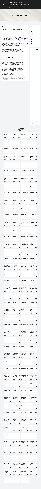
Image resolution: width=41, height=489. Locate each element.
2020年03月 (32, 121)
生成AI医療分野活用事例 (24, 77)
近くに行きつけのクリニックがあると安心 (8, 4)
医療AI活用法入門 (15, 77)
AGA (31, 31)
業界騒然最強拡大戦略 (16, 78)
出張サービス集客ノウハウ (10, 78)
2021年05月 (32, 97)
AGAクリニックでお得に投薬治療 (6, 2)
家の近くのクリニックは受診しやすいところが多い (21, 2)
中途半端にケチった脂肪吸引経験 (6, 6)
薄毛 (31, 45)
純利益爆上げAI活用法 (5, 78)
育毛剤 (31, 43)
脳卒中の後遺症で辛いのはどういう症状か (19, 6)
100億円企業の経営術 (5, 79)
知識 (31, 41)
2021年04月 (32, 99)
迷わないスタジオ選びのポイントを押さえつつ (8, 7)
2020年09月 (32, 109)
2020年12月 (32, 105)
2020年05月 (32, 117)
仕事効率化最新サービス (5, 77)
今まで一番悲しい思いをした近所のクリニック (23, 4)
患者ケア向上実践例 (11, 77)
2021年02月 (32, 101)
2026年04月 (32, 56)
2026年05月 (32, 54)
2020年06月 (32, 115)
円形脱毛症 (32, 33)
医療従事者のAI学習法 (21, 78)
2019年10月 (32, 123)
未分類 (31, 37)
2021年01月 (32, 103)
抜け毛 (31, 35)
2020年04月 (32, 119)
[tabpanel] (8, 135)
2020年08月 (32, 111)
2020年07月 (32, 113)
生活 (31, 39)
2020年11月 (32, 107)
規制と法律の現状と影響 (19, 77)
